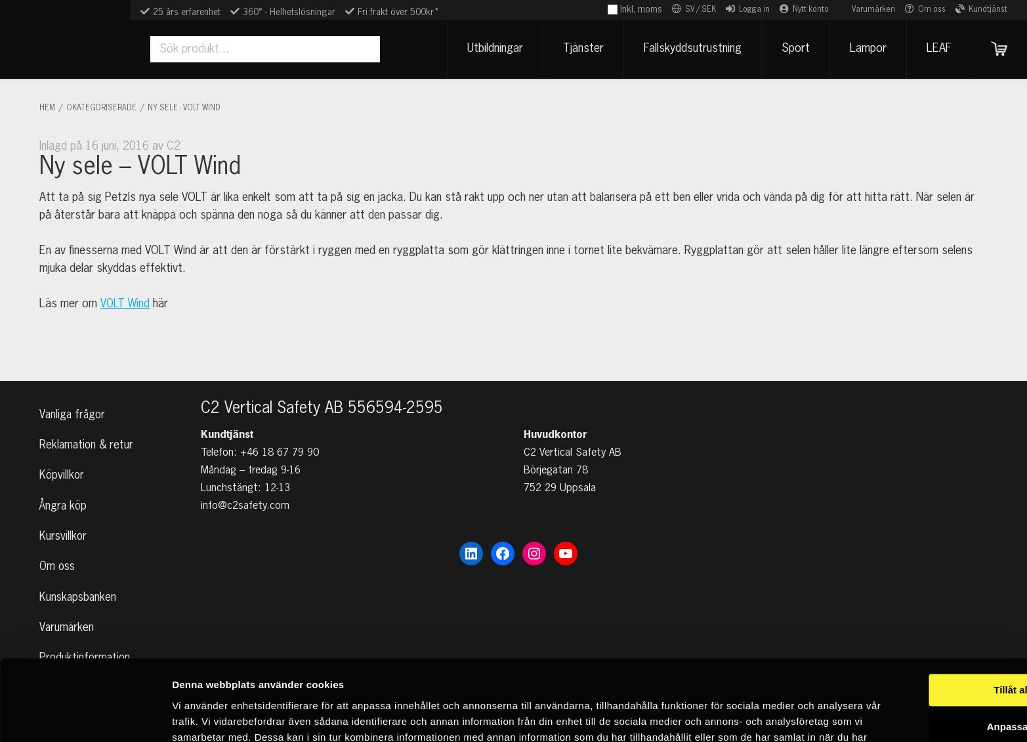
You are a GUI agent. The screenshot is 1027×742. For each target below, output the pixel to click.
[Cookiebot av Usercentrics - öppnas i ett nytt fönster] (85, 716)
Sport (792, 49)
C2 (173, 146)
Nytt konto (811, 10)
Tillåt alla (917, 616)
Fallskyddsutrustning (689, 49)
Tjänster (580, 49)
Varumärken (873, 10)
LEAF (935, 49)
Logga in (754, 10)
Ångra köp (64, 499)
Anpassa (917, 653)
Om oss (932, 10)
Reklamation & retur (87, 435)
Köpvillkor (62, 467)
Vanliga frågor (73, 404)
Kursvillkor (63, 530)
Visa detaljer (201, 716)
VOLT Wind (126, 304)
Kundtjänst (988, 10)
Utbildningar (492, 49)
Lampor (865, 49)
